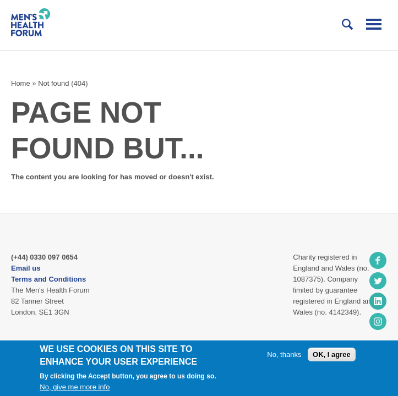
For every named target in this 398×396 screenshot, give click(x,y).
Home (20, 83)
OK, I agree (332, 354)
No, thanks (284, 354)
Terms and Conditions (48, 279)
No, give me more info (75, 387)
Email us (25, 268)
